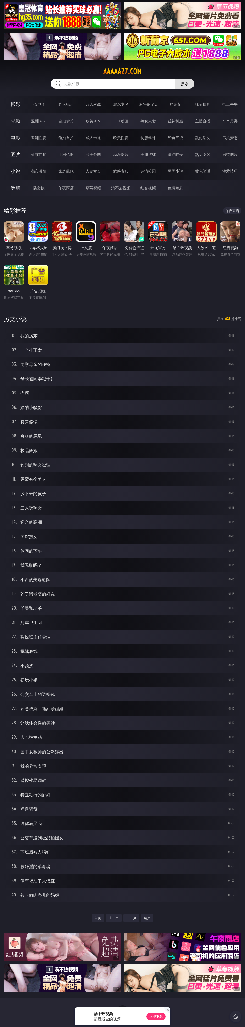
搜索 (185, 83)
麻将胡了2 (148, 104)
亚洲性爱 (38, 137)
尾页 (147, 918)
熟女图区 (202, 154)
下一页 (131, 918)
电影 (15, 137)
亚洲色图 (66, 154)
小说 (15, 171)
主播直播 (202, 121)
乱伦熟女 (202, 137)
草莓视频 (93, 188)
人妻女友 (93, 171)
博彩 (15, 104)
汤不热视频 (120, 188)
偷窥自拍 (38, 154)
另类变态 (230, 137)
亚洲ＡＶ (38, 121)
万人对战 (93, 104)
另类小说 (175, 171)
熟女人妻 (148, 121)
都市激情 (38, 171)
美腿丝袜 (148, 154)
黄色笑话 (202, 171)
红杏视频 (148, 188)
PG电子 (38, 104)
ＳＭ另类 (230, 121)
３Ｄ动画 (120, 121)
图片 (15, 154)
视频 (15, 121)
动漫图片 (120, 154)
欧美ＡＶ (93, 121)
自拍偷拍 (66, 121)
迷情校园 (148, 171)
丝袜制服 (175, 121)
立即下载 (156, 1016)
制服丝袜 (148, 137)
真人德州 (66, 104)
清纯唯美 (175, 154)
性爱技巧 (230, 171)
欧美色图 (93, 154)
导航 (15, 188)
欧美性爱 (120, 137)
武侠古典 (120, 171)
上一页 (114, 918)
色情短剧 (175, 188)
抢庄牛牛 (230, 104)
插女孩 (39, 188)
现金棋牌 (202, 104)
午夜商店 (66, 188)
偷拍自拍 (66, 137)
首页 (98, 918)
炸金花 (175, 104)
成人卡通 (93, 137)
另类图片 (230, 154)
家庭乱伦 (66, 171)
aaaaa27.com (122, 71)
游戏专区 (120, 104)
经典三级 (175, 137)
